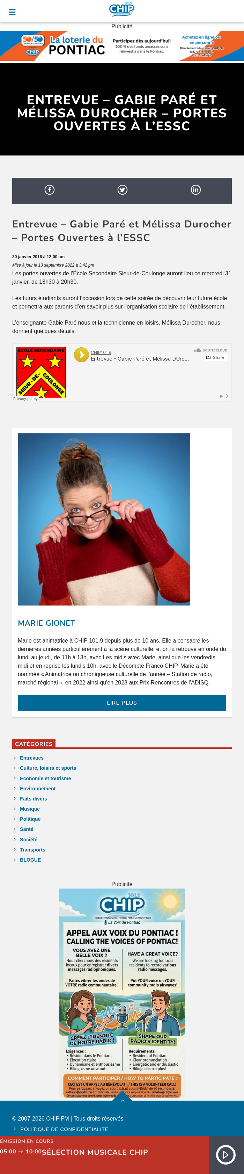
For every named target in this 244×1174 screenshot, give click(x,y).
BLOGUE (30, 860)
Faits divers (33, 799)
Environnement (38, 788)
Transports (32, 850)
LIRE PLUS (122, 703)
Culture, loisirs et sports (48, 768)
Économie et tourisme (45, 778)
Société (28, 839)
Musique (30, 809)
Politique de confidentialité (64, 1129)
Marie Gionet (46, 623)
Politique (30, 819)
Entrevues (32, 758)
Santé (26, 829)
